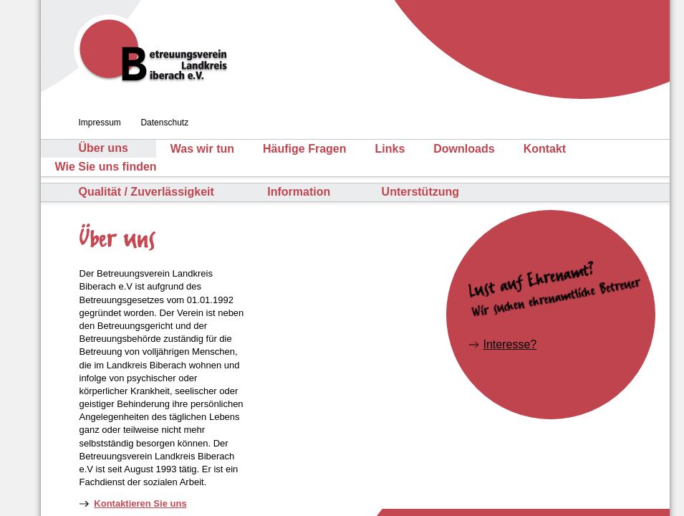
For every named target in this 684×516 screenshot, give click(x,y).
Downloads (463, 149)
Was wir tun (202, 149)
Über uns (102, 149)
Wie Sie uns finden (106, 167)
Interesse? (510, 344)
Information (298, 192)
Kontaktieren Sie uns (140, 503)
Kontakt (545, 149)
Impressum (100, 123)
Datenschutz (164, 123)
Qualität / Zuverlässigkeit (145, 192)
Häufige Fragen (304, 149)
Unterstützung (420, 192)
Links (390, 149)
